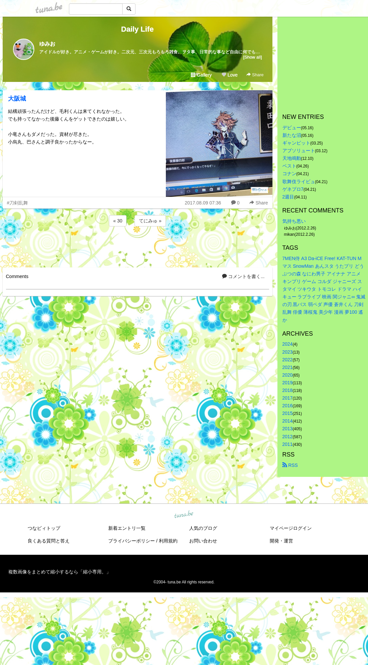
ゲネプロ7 (293, 189)
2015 (287, 413)
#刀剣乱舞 (17, 202)
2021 (287, 367)
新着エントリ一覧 (127, 528)
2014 (287, 421)
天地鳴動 (291, 158)
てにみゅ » (150, 220)
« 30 (117, 220)
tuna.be (184, 514)
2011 (287, 444)
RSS (290, 465)
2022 (287, 359)
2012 (287, 436)
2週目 (288, 196)
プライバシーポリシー (131, 540)
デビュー (291, 127)
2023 (287, 352)
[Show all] (252, 57)
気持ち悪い (294, 221)
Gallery (201, 75)
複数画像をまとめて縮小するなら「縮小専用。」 (59, 571)
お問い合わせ (203, 540)
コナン (289, 173)
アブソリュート (298, 150)
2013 (287, 428)
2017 (287, 398)
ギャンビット (296, 143)
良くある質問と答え (49, 540)
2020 (287, 375)
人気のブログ (203, 528)
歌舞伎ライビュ (298, 181)
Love (229, 75)
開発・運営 (281, 540)
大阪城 (17, 98)
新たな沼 (291, 135)
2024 (287, 344)
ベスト (289, 165)
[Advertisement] (137, 246)
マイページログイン (291, 528)
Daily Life (137, 29)
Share (254, 74)
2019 (287, 382)
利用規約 (168, 540)
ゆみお (47, 44)
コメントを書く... (243, 276)
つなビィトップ (44, 528)
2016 (287, 405)
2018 (287, 390)
